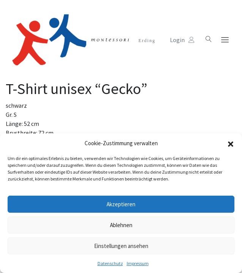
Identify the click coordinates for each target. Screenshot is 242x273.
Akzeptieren (121, 204)
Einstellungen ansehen (121, 245)
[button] (230, 143)
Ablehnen (121, 225)
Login (182, 40)
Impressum (138, 263)
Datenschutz (110, 263)
